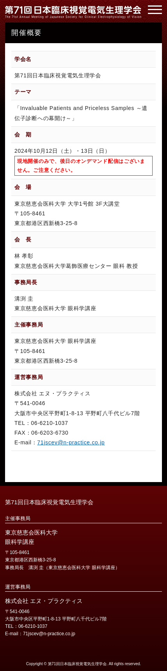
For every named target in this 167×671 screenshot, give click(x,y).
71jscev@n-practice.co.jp (71, 442)
